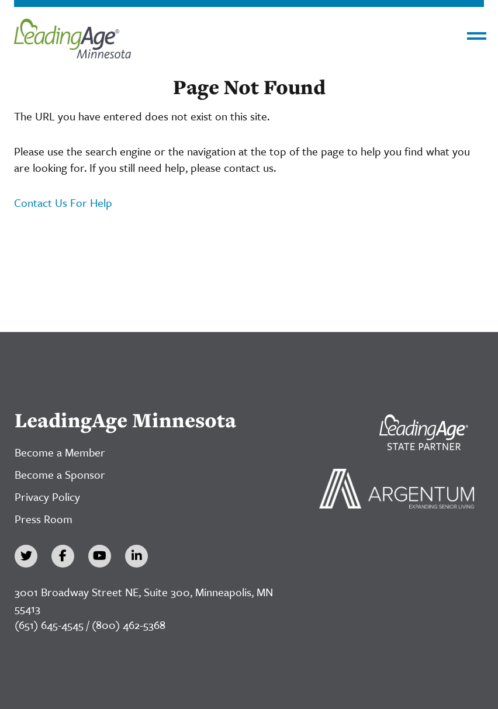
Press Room (43, 519)
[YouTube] (99, 556)
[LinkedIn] (136, 556)
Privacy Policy (47, 496)
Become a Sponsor (60, 474)
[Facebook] (62, 556)
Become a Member (60, 452)
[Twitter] (26, 556)
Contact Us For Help (63, 202)
